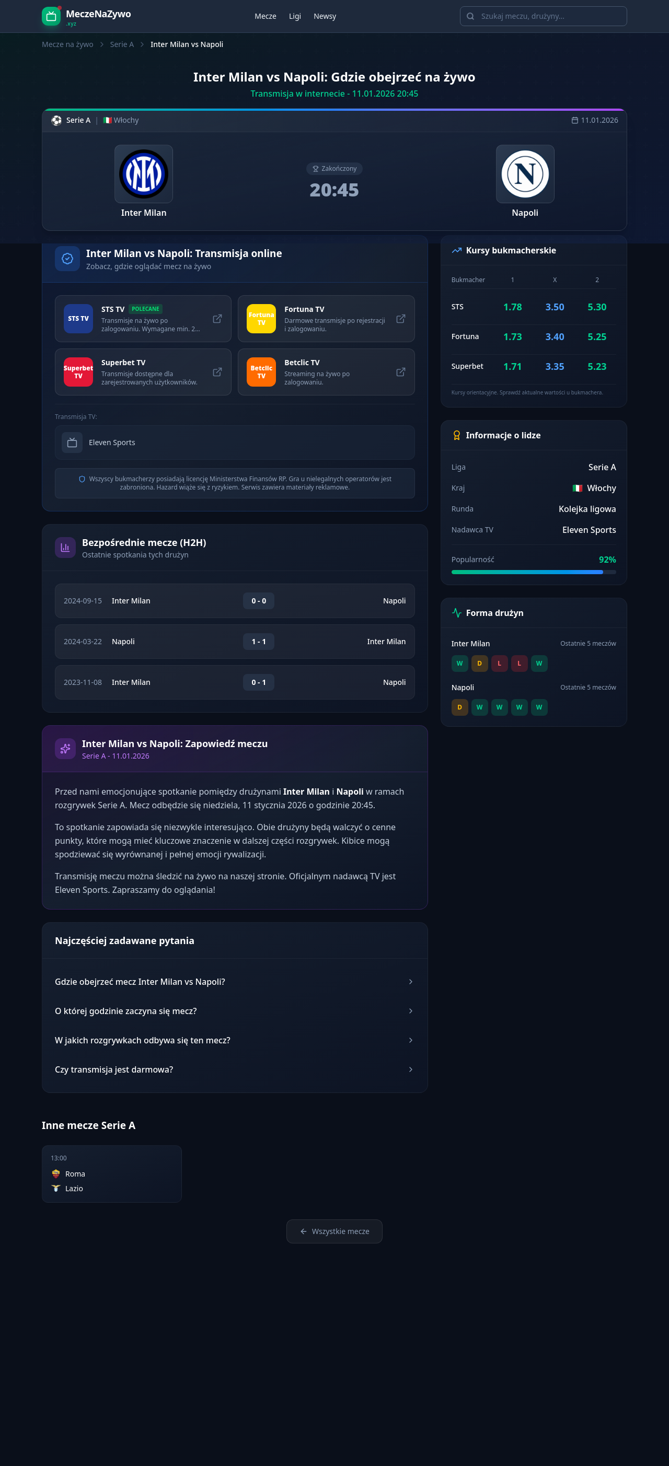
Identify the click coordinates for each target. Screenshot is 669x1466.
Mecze (265, 16)
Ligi (295, 16)
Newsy (325, 16)
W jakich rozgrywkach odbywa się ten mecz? (235, 1040)
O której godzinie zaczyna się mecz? (235, 1011)
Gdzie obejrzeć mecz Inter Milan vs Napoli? (235, 981)
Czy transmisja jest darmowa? (235, 1069)
